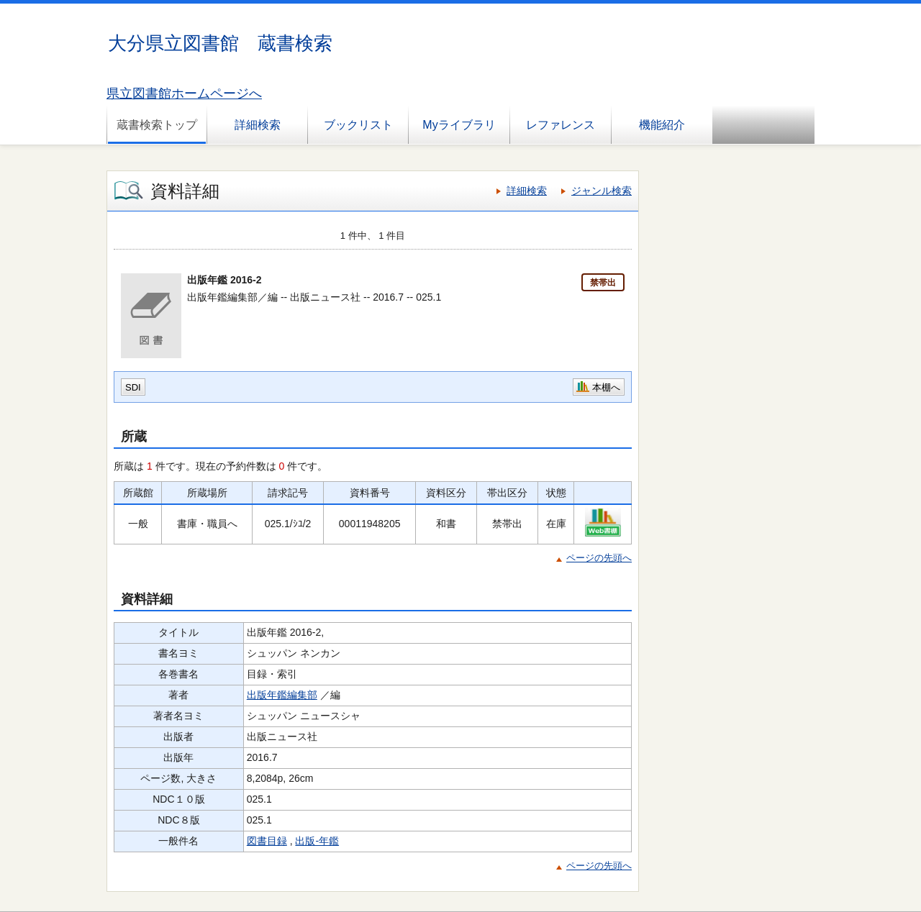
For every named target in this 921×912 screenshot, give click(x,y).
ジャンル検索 (601, 190)
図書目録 (267, 841)
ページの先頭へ (599, 557)
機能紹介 (662, 125)
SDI (133, 387)
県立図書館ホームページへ (184, 93)
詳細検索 (258, 125)
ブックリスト (358, 125)
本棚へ (606, 387)
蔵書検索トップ (157, 125)
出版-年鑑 (317, 841)
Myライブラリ (458, 125)
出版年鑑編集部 (282, 695)
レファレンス (560, 125)
